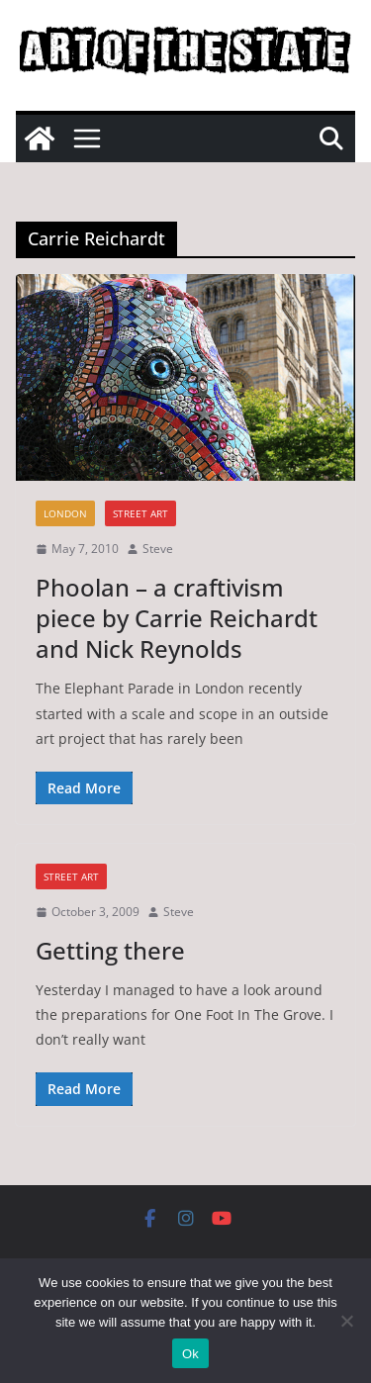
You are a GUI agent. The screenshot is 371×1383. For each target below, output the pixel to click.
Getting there (110, 950)
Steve (157, 548)
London (65, 513)
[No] (346, 1321)
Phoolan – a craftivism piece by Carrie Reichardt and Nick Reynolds (177, 618)
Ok (190, 1353)
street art (140, 513)
